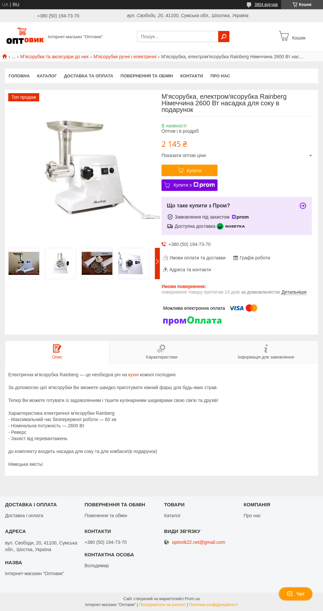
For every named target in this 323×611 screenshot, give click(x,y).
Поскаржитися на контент (162, 604)
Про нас (220, 75)
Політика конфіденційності (213, 604)
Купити (194, 170)
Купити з (194, 185)
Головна (19, 75)
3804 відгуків (266, 4)
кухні (133, 374)
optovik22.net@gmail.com (198, 542)
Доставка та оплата (88, 75)
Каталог (47, 75)
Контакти (191, 75)
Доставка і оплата (24, 515)
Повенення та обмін (105, 515)
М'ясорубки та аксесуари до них (54, 56)
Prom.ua (192, 599)
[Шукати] (223, 36)
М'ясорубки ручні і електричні (125, 56)
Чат (296, 594)
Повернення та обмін (147, 75)
